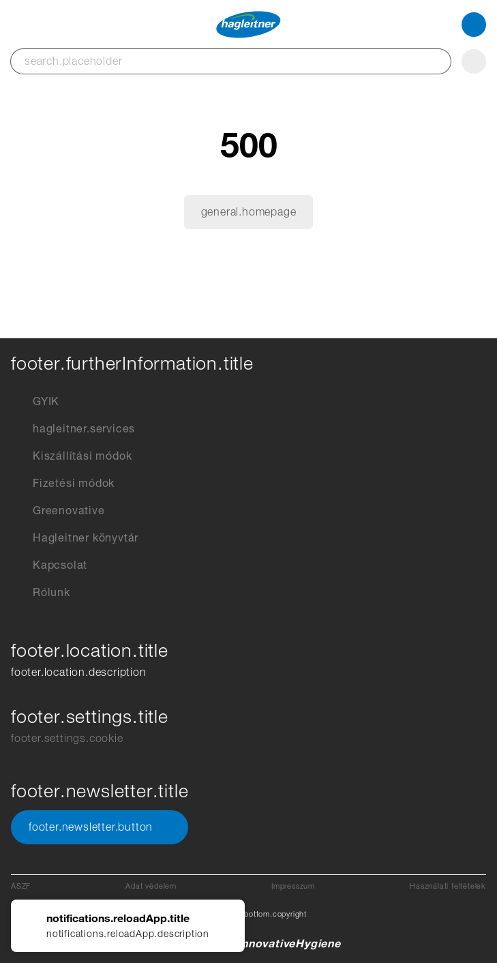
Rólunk (40, 592)
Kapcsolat (49, 565)
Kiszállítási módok (71, 456)
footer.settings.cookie (67, 738)
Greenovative (58, 511)
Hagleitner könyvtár (74, 538)
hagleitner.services (73, 429)
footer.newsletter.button (99, 827)
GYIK (35, 402)
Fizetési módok (63, 483)
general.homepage (249, 212)
